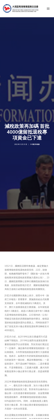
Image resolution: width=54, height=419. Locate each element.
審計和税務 (36, 140)
